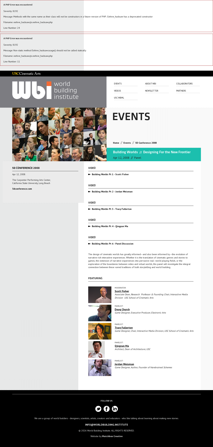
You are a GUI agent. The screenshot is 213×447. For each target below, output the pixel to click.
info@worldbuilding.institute (106, 424)
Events (118, 83)
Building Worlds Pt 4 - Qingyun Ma (110, 226)
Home (116, 142)
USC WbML (119, 97)
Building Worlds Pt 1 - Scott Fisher (110, 174)
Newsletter (151, 90)
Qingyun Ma (122, 345)
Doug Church (122, 309)
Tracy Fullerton (124, 327)
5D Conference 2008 (146, 142)
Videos (117, 90)
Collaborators (184, 83)
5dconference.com (22, 188)
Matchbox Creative (112, 436)
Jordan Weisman (124, 364)
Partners (181, 90)
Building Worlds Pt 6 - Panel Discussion (112, 243)
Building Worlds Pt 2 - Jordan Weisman (112, 191)
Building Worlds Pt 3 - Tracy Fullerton (112, 208)
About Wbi (150, 83)
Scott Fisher (122, 291)
